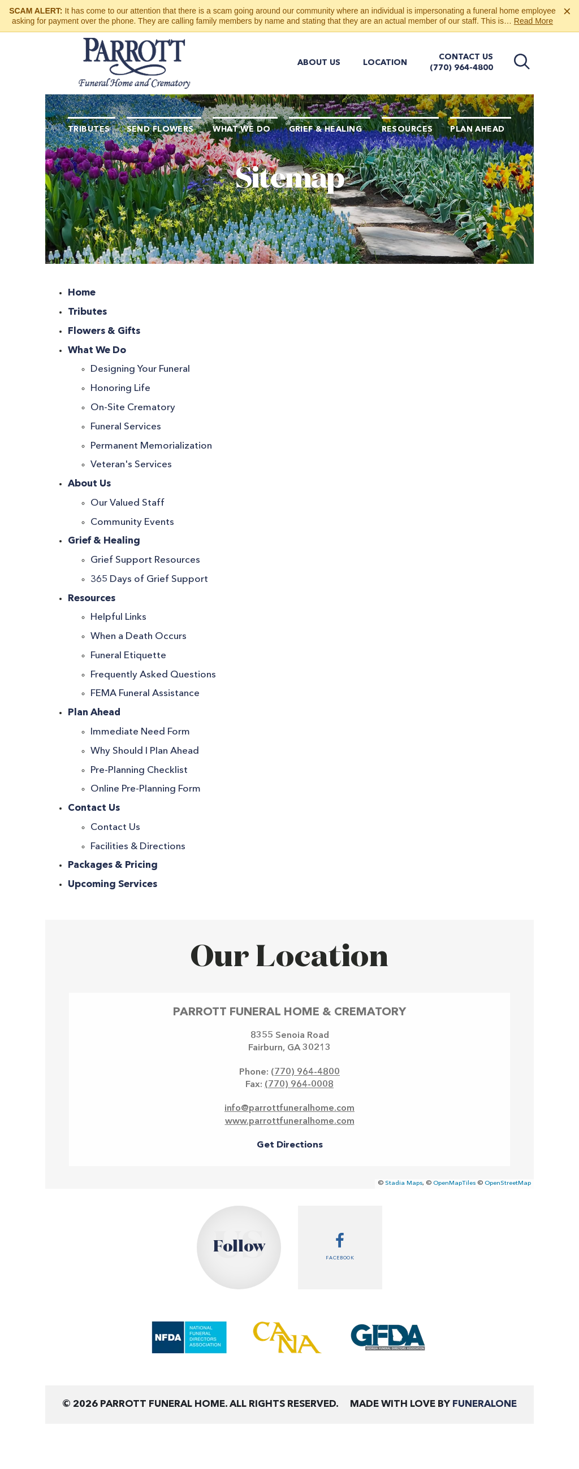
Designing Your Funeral (140, 369)
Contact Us (466, 57)
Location (385, 63)
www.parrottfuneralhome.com (290, 1121)
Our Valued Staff (127, 503)
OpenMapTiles (454, 1183)
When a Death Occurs (138, 636)
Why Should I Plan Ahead (144, 751)
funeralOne (484, 1404)
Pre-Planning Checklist (139, 770)
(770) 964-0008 (299, 1084)
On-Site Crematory (132, 407)
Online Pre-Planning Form (145, 789)
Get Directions (290, 1145)
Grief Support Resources (145, 560)
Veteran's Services (131, 465)
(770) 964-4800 (461, 68)
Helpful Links (118, 617)
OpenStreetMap (508, 1183)
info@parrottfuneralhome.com (289, 1108)
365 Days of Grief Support (149, 579)
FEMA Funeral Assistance (145, 693)
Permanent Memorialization (151, 446)
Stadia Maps (403, 1183)
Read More (533, 20)
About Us (318, 63)
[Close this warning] (567, 11)
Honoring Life (120, 388)
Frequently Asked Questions (153, 675)
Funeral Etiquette (128, 655)
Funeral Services (125, 427)
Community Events (132, 522)
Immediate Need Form (140, 732)
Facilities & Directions (137, 846)
